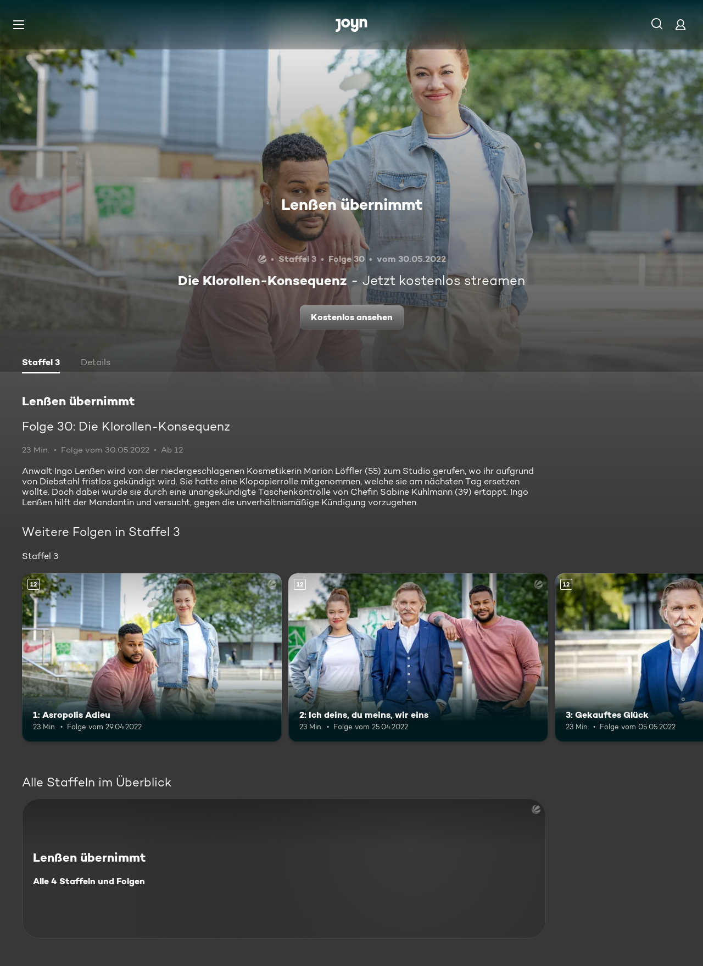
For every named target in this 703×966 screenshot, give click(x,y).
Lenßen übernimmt (351, 204)
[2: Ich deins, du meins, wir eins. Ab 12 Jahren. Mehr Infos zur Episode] (418, 657)
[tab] (41, 363)
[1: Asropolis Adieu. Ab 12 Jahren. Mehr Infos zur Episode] (152, 657)
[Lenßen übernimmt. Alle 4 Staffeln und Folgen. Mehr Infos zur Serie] (284, 869)
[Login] (680, 24)
